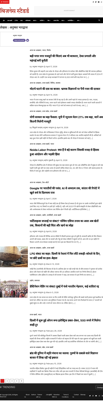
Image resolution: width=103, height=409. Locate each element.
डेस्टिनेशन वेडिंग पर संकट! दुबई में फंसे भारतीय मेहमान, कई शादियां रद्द (64, 286)
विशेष (49, 50)
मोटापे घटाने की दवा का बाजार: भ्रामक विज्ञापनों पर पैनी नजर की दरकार (65, 89)
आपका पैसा (56, 20)
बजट (21, 20)
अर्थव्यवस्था (27, 20)
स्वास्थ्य (58, 83)
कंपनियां (41, 20)
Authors (33, 394)
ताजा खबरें (9, 20)
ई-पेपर (16, 20)
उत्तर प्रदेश (45, 111)
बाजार (34, 20)
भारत (62, 20)
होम (4, 20)
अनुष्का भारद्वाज (17, 35)
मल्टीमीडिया (70, 20)
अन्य (78, 20)
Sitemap (82, 394)
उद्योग (44, 215)
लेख (48, 20)
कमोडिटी (50, 215)
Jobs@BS (49, 394)
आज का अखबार (35, 50)
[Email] (27, 40)
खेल (43, 347)
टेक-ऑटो (45, 182)
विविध (52, 83)
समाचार (37, 280)
